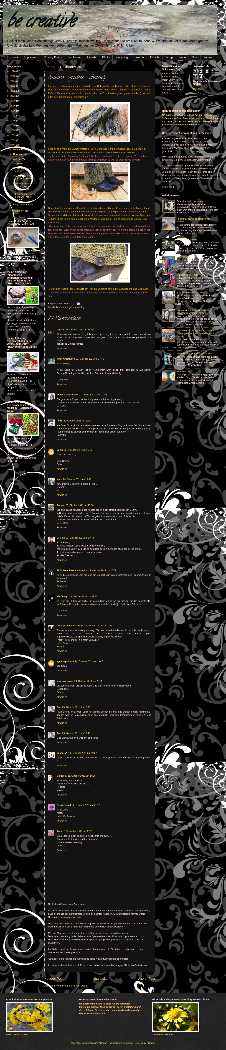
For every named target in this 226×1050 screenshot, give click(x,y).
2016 (13, 120)
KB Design (62, 596)
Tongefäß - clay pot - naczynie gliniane (23, 177)
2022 (13, 91)
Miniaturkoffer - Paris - (188, 274)
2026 (13, 71)
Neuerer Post (53, 978)
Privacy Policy (53, 57)
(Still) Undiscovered (187, 239)
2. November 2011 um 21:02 (78, 831)
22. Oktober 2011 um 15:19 (78, 450)
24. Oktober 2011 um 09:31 (83, 596)
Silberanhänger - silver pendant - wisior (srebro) (24, 197)
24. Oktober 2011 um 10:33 (98, 625)
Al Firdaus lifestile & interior (72, 570)
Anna (59, 831)
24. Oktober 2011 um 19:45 (89, 661)
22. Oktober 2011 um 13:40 (78, 420)
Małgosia (62, 775)
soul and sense (65, 681)
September (19, 210)
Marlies (61, 329)
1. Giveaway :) (184, 257)
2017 (13, 115)
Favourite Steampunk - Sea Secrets (195, 353)
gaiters (72, 307)
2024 (13, 81)
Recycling (121, 57)
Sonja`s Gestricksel (67, 394)
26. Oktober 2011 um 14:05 (82, 775)
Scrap (169, 57)
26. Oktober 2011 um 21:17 (86, 805)
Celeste (61, 538)
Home (14, 57)
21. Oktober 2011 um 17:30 (90, 358)
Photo (106, 57)
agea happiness (65, 661)
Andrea (61, 505)
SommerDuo (183, 371)
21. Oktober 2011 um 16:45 (80, 329)
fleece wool (62, 307)
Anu (59, 707)
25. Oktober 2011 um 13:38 (76, 707)
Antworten (62, 348)
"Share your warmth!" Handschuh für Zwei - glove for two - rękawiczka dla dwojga (195, 333)
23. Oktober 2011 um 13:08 (80, 505)
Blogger (150, 1043)
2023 (13, 86)
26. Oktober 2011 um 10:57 (83, 753)
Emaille (154, 57)
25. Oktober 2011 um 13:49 (76, 733)
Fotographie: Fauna (23, 204)
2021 (13, 96)
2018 (13, 110)
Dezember (18, 149)
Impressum (31, 57)
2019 (13, 105)
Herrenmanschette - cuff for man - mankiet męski (23, 186)
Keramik (139, 57)
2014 (13, 130)
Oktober (17, 159)
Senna (67, 303)
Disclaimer (74, 57)
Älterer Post (146, 978)
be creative (41, 23)
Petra (59, 420)
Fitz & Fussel (64, 805)
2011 (13, 145)
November (18, 154)
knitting (80, 307)
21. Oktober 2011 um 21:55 (93, 394)
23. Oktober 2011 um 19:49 (80, 538)
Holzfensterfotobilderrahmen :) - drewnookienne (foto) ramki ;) (193, 311)
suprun (129, 1043)
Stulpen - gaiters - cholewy (22, 169)
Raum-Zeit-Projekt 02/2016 (190, 292)
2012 (13, 140)
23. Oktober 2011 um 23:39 (102, 570)
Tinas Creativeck (66, 358)
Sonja (60, 450)
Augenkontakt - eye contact (191, 201)
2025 (13, 76)
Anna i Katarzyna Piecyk (70, 625)
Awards (91, 57)
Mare (59, 479)
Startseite (100, 978)
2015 (13, 125)
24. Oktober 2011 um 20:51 (88, 681)
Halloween (18, 163)
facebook (198, 89)
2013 (13, 135)
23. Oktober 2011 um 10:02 (77, 479)
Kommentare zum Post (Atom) (72, 985)
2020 (13, 100)
